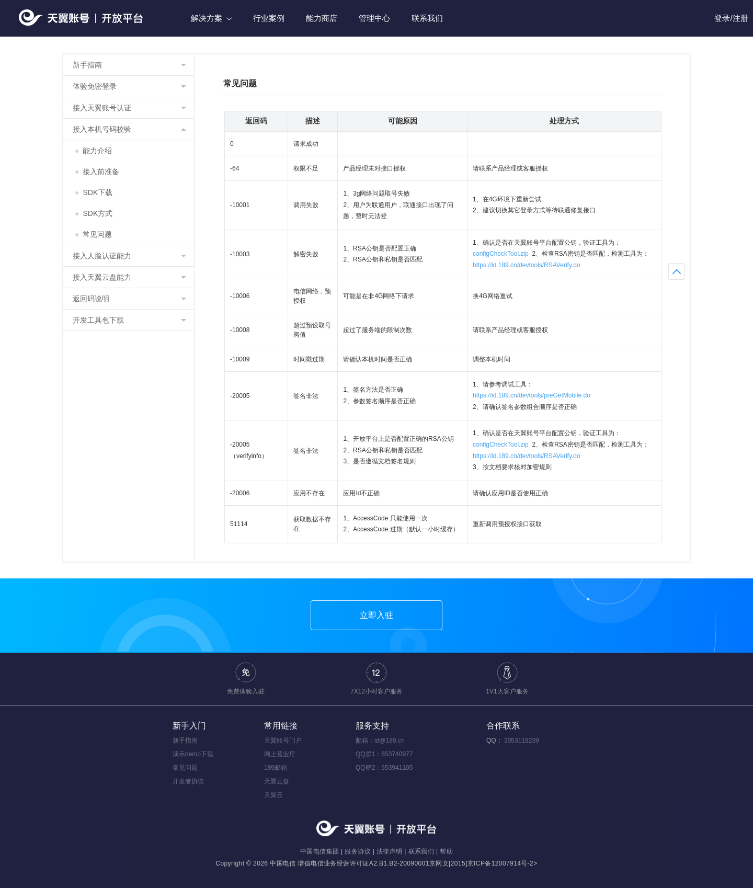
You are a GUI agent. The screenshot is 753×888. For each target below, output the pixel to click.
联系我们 (427, 18)
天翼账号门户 (283, 740)
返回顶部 (676, 271)
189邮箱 (275, 767)
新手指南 (185, 740)
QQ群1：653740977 (384, 754)
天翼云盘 (276, 781)
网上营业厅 (279, 754)
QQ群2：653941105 (384, 767)
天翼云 (273, 795)
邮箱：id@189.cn (380, 740)
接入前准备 (97, 171)
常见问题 (93, 234)
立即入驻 (376, 615)
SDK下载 (93, 192)
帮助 (446, 851)
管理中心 (374, 18)
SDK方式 (93, 213)
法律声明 (389, 851)
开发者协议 (188, 781)
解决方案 (211, 18)
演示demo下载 (193, 754)
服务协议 (358, 851)
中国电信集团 (319, 851)
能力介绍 (93, 150)
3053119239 (521, 740)
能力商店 (321, 18)
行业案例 (268, 18)
